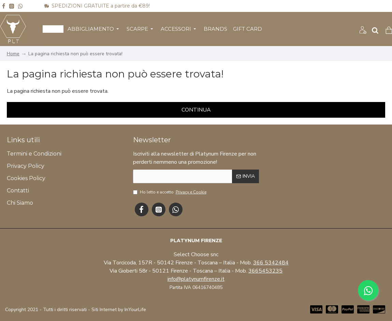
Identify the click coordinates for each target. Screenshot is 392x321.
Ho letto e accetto (170, 192)
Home (13, 53)
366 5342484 (271, 262)
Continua (196, 110)
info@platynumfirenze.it (196, 279)
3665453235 (265, 271)
